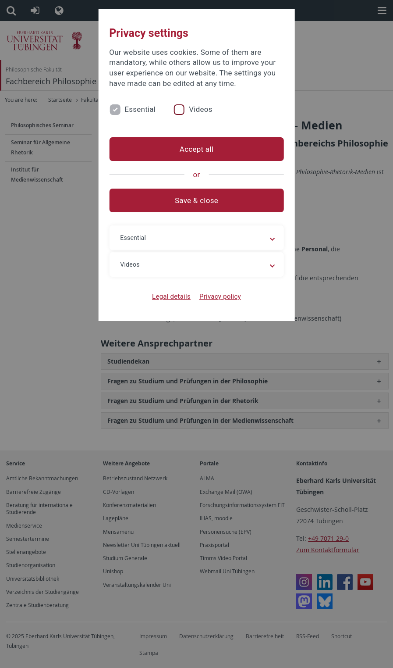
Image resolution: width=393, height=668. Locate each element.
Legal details (171, 296)
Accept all (196, 149)
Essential (140, 109)
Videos (200, 109)
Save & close (196, 200)
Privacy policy (220, 296)
